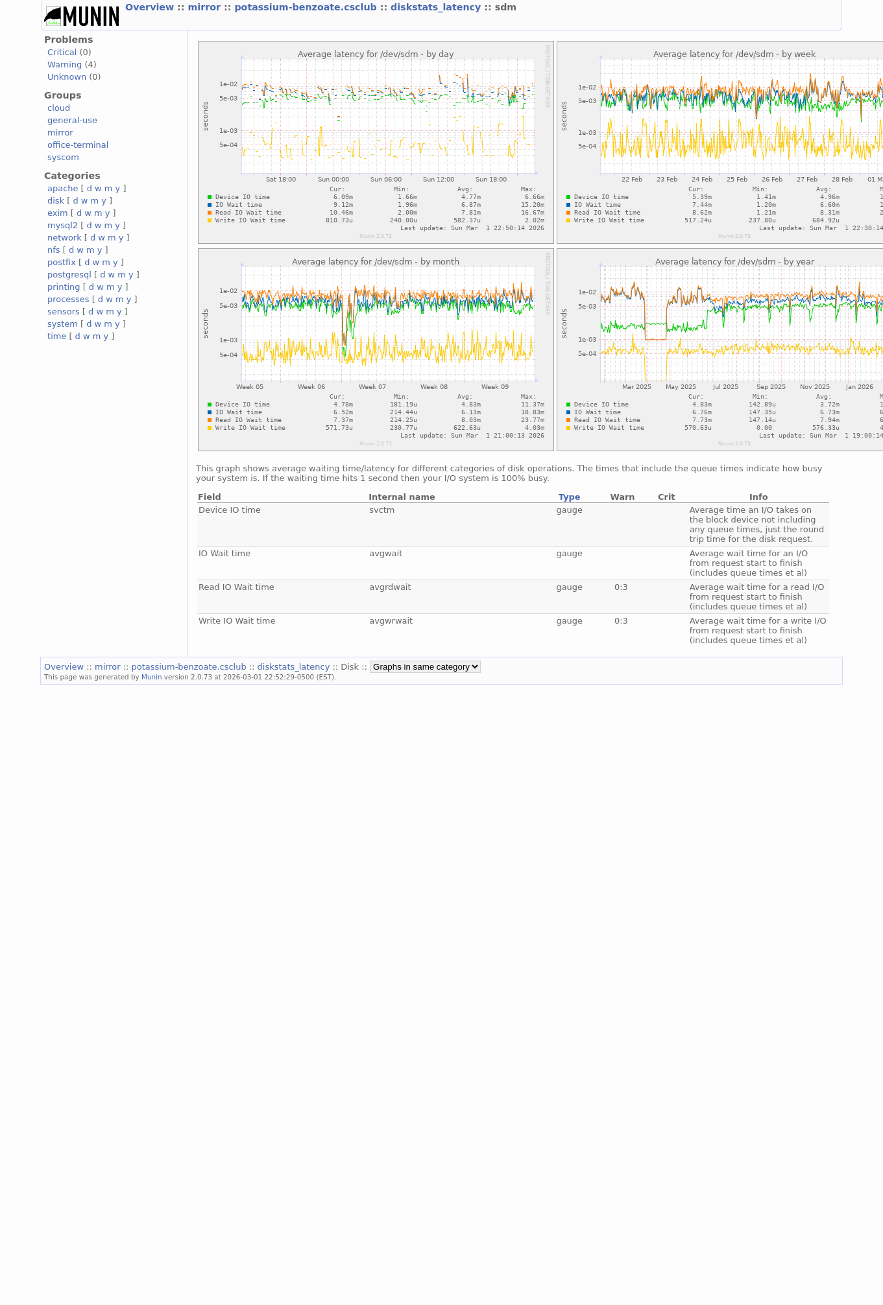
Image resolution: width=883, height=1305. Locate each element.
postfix (61, 262)
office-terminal (77, 145)
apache (62, 188)
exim (57, 213)
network (64, 237)
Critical (62, 52)
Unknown (66, 77)
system (62, 324)
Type (570, 497)
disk (55, 201)
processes (68, 299)
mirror (205, 7)
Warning (64, 64)
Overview (151, 7)
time (56, 336)
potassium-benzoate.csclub (307, 7)
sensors (63, 311)
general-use (72, 120)
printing (63, 287)
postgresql (69, 274)
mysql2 (62, 225)
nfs (53, 250)
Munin (151, 677)
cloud (58, 108)
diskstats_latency (437, 7)
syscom (63, 157)
